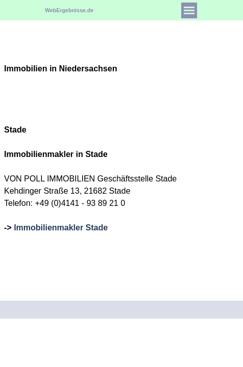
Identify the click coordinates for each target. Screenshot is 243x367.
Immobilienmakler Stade (61, 227)
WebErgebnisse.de (69, 10)
